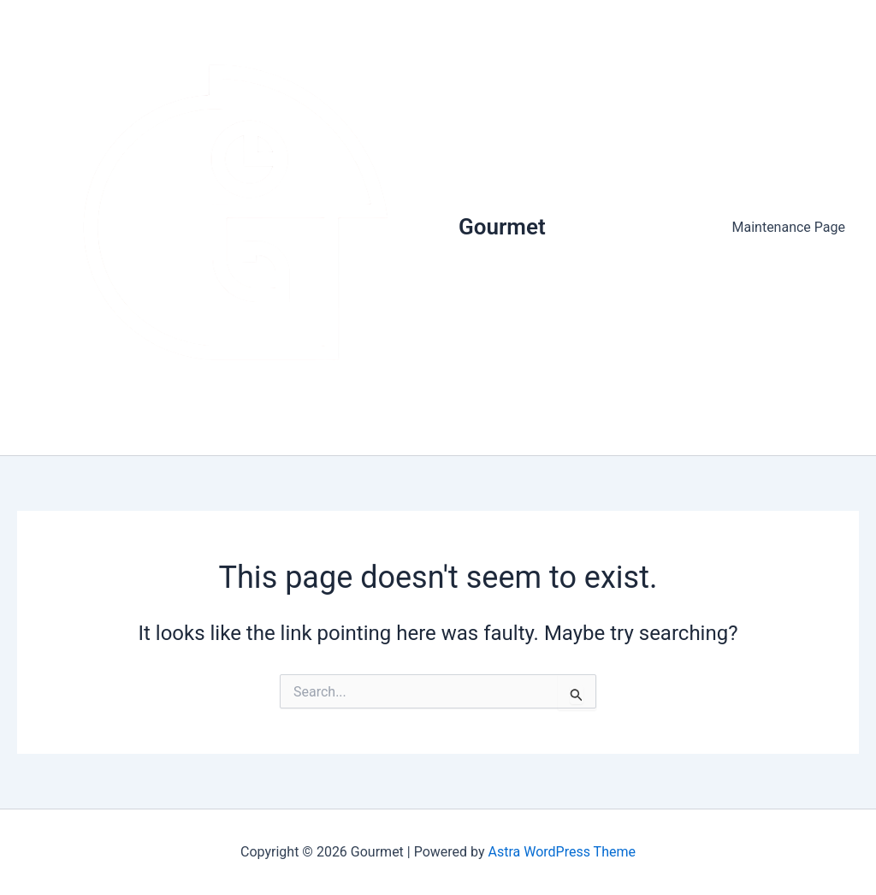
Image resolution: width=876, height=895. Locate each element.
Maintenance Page (789, 227)
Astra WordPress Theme (562, 852)
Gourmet (502, 227)
